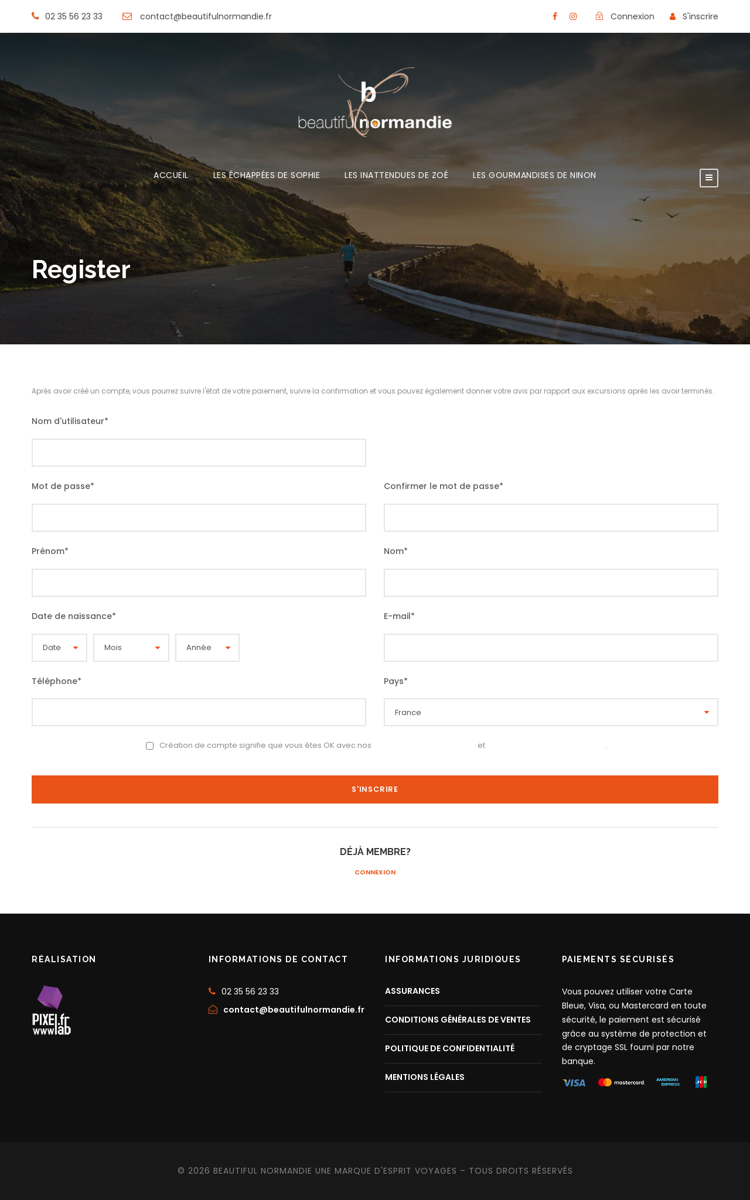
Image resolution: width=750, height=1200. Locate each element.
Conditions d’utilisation (424, 745)
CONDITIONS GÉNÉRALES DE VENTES (458, 1019)
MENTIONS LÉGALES (425, 1077)
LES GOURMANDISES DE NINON (534, 176)
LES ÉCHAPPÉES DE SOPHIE (267, 176)
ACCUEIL (171, 176)
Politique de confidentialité (546, 745)
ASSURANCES (412, 991)
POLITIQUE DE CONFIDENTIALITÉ (449, 1048)
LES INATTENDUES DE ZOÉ (396, 176)
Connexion (375, 871)
